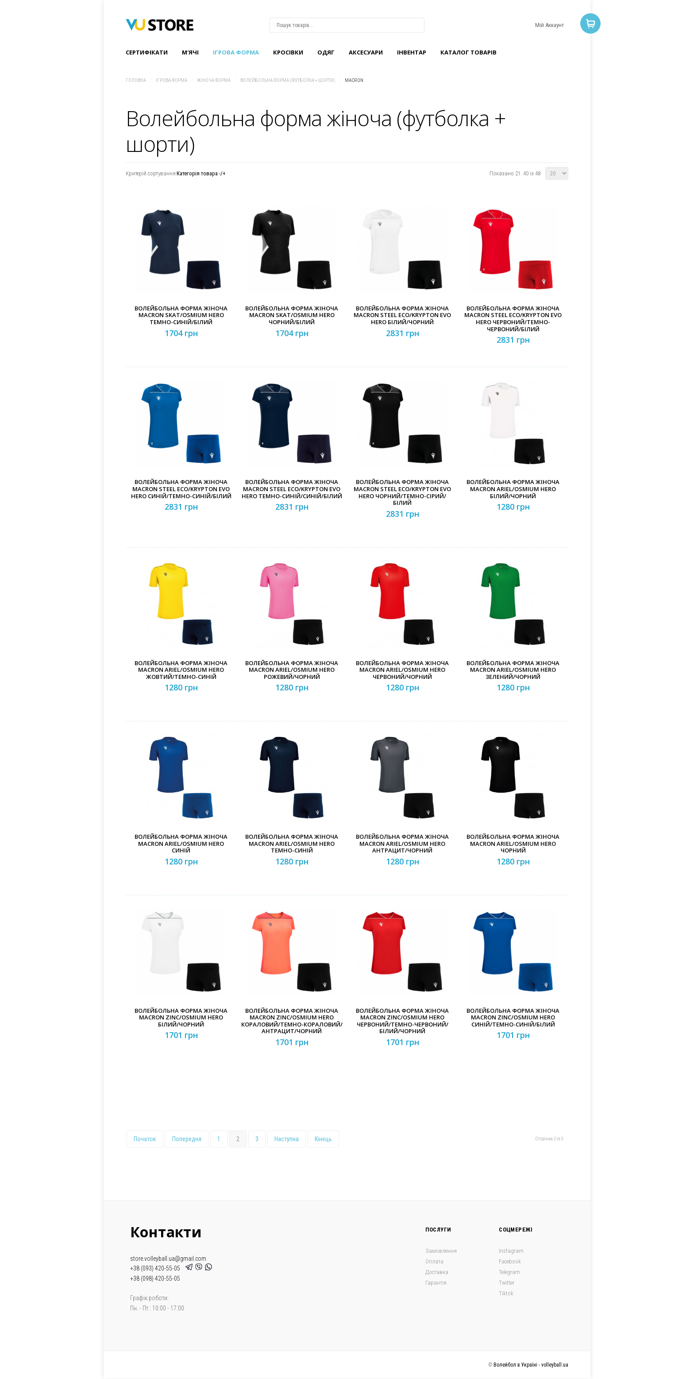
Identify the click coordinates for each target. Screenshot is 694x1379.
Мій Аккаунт (549, 25)
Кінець (323, 1139)
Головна (136, 80)
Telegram (509, 1272)
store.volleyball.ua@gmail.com (168, 1258)
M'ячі (190, 52)
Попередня (186, 1139)
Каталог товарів (468, 52)
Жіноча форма (214, 80)
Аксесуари (366, 52)
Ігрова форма (236, 52)
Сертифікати (147, 52)
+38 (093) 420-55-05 (156, 1268)
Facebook (510, 1261)
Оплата (434, 1261)
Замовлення (441, 1250)
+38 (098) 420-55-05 (155, 1278)
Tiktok (506, 1293)
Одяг (326, 52)
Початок (145, 1139)
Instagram (511, 1250)
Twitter (506, 1282)
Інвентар (411, 52)
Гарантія (436, 1282)
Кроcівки (288, 52)
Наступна (286, 1139)
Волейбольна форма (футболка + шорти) (287, 80)
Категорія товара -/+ (201, 173)
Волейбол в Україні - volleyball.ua (531, 1365)
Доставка (436, 1272)
